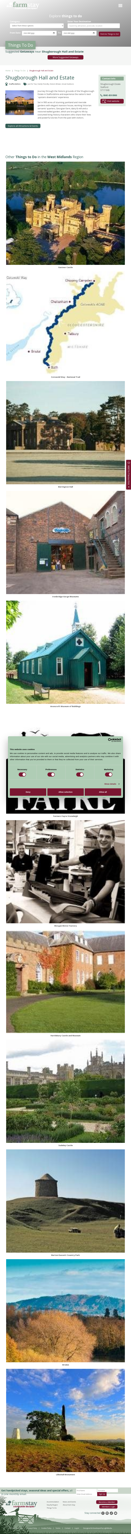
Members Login (109, 1505)
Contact (67, 1527)
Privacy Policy (32, 1527)
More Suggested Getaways (65, 56)
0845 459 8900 (108, 94)
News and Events (69, 1501)
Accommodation (53, 1501)
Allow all (103, 792)
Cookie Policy (46, 1527)
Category (15, 21)
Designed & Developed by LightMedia (97, 1527)
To (59, 32)
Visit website (110, 100)
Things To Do (20, 70)
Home (7, 70)
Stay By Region (52, 1504)
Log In (77, 1527)
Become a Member (107, 1501)
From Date (15, 32)
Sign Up (102, 1493)
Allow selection (65, 792)
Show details (110, 784)
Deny (28, 792)
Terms (58, 1527)
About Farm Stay (69, 1504)
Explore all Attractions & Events (23, 125)
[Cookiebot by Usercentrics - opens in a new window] (110, 740)
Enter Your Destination (79, 21)
